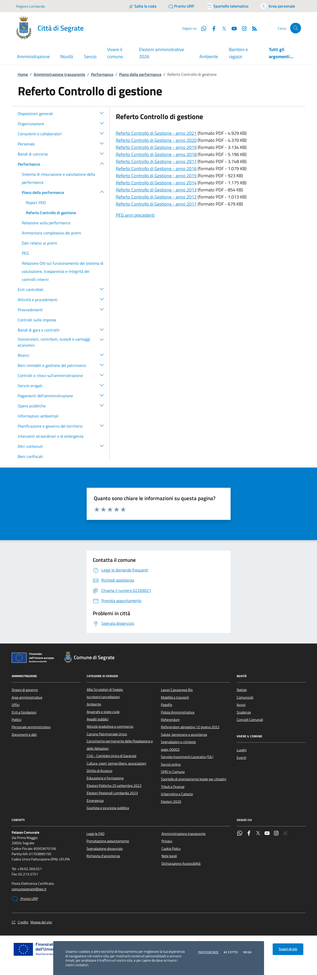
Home (23, 74)
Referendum (170, 719)
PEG (25, 253)
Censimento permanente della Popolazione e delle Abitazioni (120, 744)
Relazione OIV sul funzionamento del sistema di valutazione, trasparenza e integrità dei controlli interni (62, 271)
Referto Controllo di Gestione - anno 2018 (156, 154)
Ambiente (208, 56)
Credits (23, 922)
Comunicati (245, 697)
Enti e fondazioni (24, 712)
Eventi (241, 757)
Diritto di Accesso (99, 770)
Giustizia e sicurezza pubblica (108, 808)
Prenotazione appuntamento (107, 841)
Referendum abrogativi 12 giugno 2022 (190, 727)
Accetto (231, 952)
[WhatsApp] (202, 28)
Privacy (166, 841)
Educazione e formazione (105, 778)
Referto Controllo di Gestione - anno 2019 (156, 147)
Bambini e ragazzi (238, 53)
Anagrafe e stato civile (103, 712)
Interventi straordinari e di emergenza (50, 436)
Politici (16, 719)
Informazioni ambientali (38, 416)
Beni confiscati (30, 456)
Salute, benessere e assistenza (184, 734)
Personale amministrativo (31, 727)
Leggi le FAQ (95, 833)
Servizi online (171, 764)
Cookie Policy (171, 848)
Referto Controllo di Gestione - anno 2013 (156, 189)
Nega (247, 952)
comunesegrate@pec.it (29, 889)
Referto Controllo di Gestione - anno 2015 (156, 175)
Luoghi (242, 750)
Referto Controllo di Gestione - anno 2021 (156, 133)
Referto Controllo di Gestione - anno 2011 (156, 204)
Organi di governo (25, 690)
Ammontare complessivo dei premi (51, 233)
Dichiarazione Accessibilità (180, 863)
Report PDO (36, 203)
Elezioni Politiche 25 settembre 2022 (114, 785)
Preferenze (208, 952)
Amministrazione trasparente (59, 74)
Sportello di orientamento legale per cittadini (193, 779)
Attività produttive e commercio (110, 726)
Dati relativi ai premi (39, 243)
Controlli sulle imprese (37, 320)
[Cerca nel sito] (295, 28)
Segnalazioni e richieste (178, 742)
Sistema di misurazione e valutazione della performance (58, 178)
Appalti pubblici (97, 719)
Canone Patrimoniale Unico (107, 734)
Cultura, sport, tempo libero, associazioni (116, 763)
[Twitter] (222, 28)
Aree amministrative (27, 697)
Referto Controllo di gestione (51, 213)
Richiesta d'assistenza (103, 856)
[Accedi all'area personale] (277, 6)
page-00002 (170, 749)
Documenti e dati (24, 734)
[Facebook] (212, 28)
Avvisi (241, 704)
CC (14, 922)
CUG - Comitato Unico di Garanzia (111, 756)
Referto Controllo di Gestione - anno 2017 (156, 161)
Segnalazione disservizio (104, 848)
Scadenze (244, 712)
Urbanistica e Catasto (177, 794)
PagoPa (166, 704)
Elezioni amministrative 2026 (161, 53)
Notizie (242, 690)
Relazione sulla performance (46, 223)
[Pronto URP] (181, 6)
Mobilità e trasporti (175, 697)
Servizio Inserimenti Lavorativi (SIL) (187, 757)
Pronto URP (25, 899)
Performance (102, 74)
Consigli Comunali (250, 719)
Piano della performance (140, 74)
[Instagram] (242, 28)
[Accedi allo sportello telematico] (227, 6)
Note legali (169, 856)
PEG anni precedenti (135, 215)
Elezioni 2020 (171, 801)
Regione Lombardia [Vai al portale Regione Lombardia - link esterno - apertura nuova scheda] (30, 6)
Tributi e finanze (172, 786)
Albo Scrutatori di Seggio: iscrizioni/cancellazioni (105, 693)
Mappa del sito (41, 922)
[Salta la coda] (142, 6)
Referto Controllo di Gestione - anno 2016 (156, 168)
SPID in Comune (173, 771)
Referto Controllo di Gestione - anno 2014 (156, 182)
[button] (102, 112)
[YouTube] (232, 28)
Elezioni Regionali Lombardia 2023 (112, 793)
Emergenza (95, 800)
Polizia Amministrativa (177, 712)
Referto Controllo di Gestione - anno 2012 (156, 196)
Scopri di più (288, 949)
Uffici (16, 704)
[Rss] (252, 28)
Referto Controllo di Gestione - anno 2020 (156, 140)
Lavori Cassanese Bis (177, 690)
